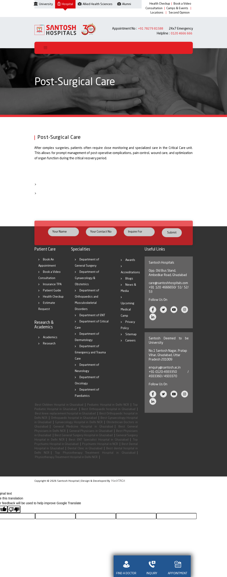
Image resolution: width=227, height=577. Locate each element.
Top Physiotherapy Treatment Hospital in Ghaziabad (95, 457)
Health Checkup (159, 3)
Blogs (129, 282)
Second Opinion (179, 12)
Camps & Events (177, 8)
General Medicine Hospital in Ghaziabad (83, 430)
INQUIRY (152, 566)
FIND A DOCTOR (126, 566)
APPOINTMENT (178, 566)
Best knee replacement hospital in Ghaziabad (65, 417)
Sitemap (131, 338)
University (43, 4)
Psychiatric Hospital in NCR (100, 448)
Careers (130, 344)
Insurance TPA (52, 288)
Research (49, 347)
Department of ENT (92, 319)
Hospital (65, 4)
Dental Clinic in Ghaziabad (85, 452)
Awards (130, 264)
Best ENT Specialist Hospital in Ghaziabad (99, 444)
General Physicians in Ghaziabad (90, 435)
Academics (50, 341)
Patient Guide (52, 294)
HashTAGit (118, 480)
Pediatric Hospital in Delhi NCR (108, 409)
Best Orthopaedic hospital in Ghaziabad (108, 413)
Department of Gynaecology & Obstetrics (87, 282)
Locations (156, 12)
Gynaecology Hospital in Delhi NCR (79, 426)
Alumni (124, 4)
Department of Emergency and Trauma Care (90, 356)
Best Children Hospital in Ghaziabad (59, 409)
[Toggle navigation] (45, 48)
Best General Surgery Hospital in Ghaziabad (84, 439)
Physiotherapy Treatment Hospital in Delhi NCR (66, 461)
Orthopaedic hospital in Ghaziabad (74, 422)
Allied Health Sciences (95, 4)
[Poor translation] (14, 509)
